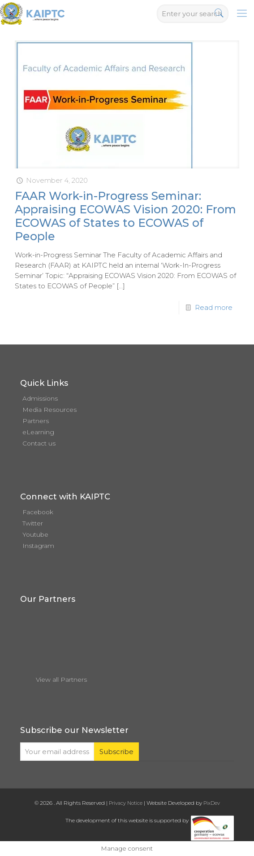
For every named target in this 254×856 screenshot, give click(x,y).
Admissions (40, 398)
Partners (35, 420)
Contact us (39, 443)
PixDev (211, 803)
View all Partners (61, 679)
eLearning (38, 432)
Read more (213, 307)
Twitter (32, 523)
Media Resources (49, 409)
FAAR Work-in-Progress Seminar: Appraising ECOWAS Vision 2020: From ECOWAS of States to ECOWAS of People (125, 216)
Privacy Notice (125, 803)
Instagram (38, 545)
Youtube (35, 534)
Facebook (37, 512)
